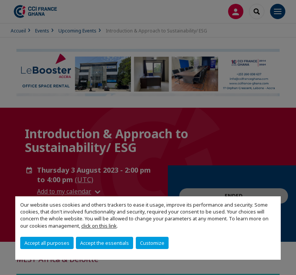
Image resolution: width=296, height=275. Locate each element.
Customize (152, 242)
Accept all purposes (46, 242)
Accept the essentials (104, 242)
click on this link (99, 225)
